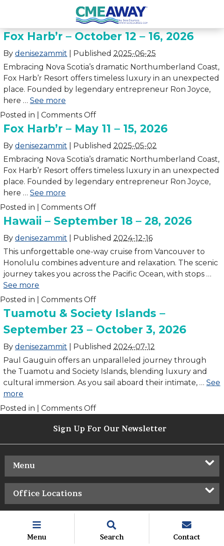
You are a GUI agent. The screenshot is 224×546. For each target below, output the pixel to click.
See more (48, 100)
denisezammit (41, 53)
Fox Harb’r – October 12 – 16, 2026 (98, 36)
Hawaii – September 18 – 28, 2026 (97, 221)
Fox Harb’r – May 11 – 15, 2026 (85, 128)
